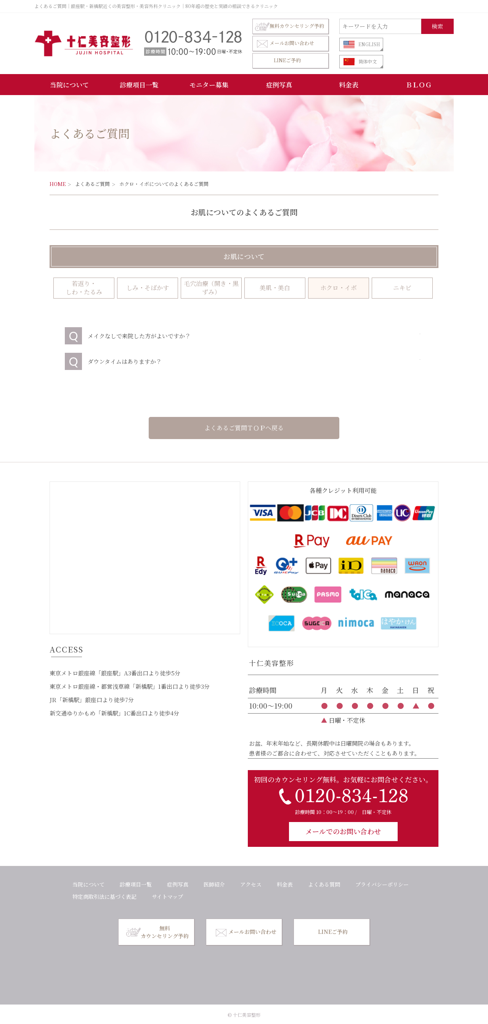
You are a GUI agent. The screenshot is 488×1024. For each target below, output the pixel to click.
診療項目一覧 (139, 84)
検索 (437, 26)
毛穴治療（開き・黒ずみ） (211, 287)
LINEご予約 (287, 60)
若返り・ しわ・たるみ (84, 287)
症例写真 (279, 84)
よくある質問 (324, 884)
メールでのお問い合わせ (343, 831)
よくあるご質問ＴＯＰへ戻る (244, 427)
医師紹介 (214, 884)
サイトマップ (167, 896)
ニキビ (402, 287)
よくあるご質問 (92, 183)
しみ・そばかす (147, 287)
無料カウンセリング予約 (289, 26)
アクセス (251, 884)
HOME (58, 183)
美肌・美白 (275, 287)
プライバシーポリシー (382, 884)
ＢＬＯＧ (419, 84)
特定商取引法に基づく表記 (104, 896)
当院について (69, 84)
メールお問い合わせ (284, 43)
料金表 (348, 84)
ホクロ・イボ (338, 287)
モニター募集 (208, 84)
